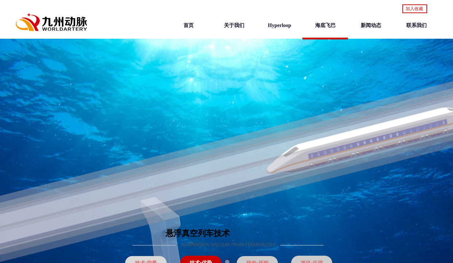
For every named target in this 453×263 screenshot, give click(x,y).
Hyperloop (279, 25)
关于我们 (234, 25)
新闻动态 (371, 25)
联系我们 (416, 25)
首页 (188, 25)
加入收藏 (414, 8)
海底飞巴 (325, 25)
